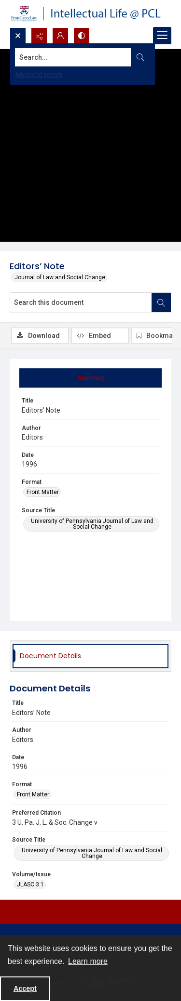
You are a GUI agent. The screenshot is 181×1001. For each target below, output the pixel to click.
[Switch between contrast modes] (81, 35)
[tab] (90, 378)
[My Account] (60, 35)
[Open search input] (18, 35)
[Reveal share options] (39, 35)
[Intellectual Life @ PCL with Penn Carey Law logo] (90, 14)
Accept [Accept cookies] (25, 988)
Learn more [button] (88, 961)
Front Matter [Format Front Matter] (43, 492)
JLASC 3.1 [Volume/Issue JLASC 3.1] (30, 884)
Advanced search (38, 74)
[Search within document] (161, 302)
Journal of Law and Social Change (59, 277)
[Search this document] (81, 302)
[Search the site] (73, 57)
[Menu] (162, 35)
